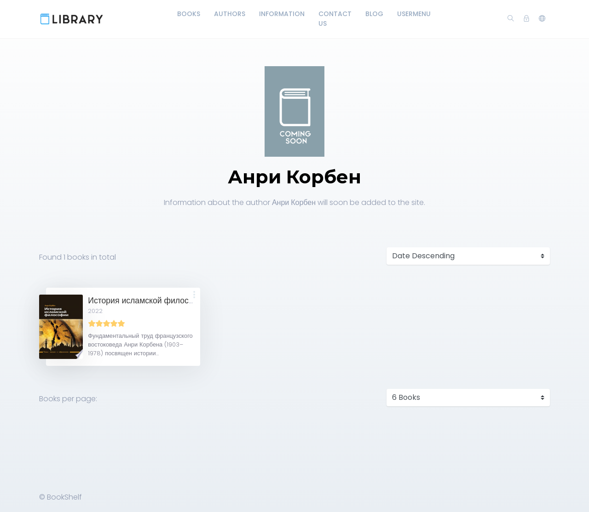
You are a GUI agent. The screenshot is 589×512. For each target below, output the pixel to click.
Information (282, 13)
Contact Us (335, 18)
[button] (542, 19)
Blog (374, 13)
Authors (229, 13)
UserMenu (414, 13)
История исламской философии (148, 300)
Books (188, 13)
